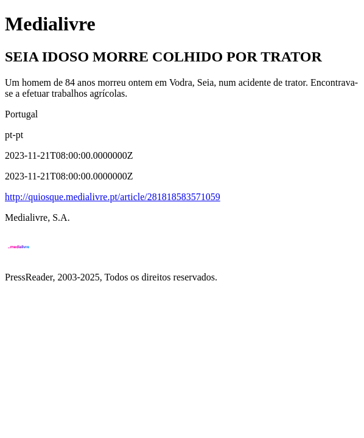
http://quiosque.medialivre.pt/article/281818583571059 (112, 197)
